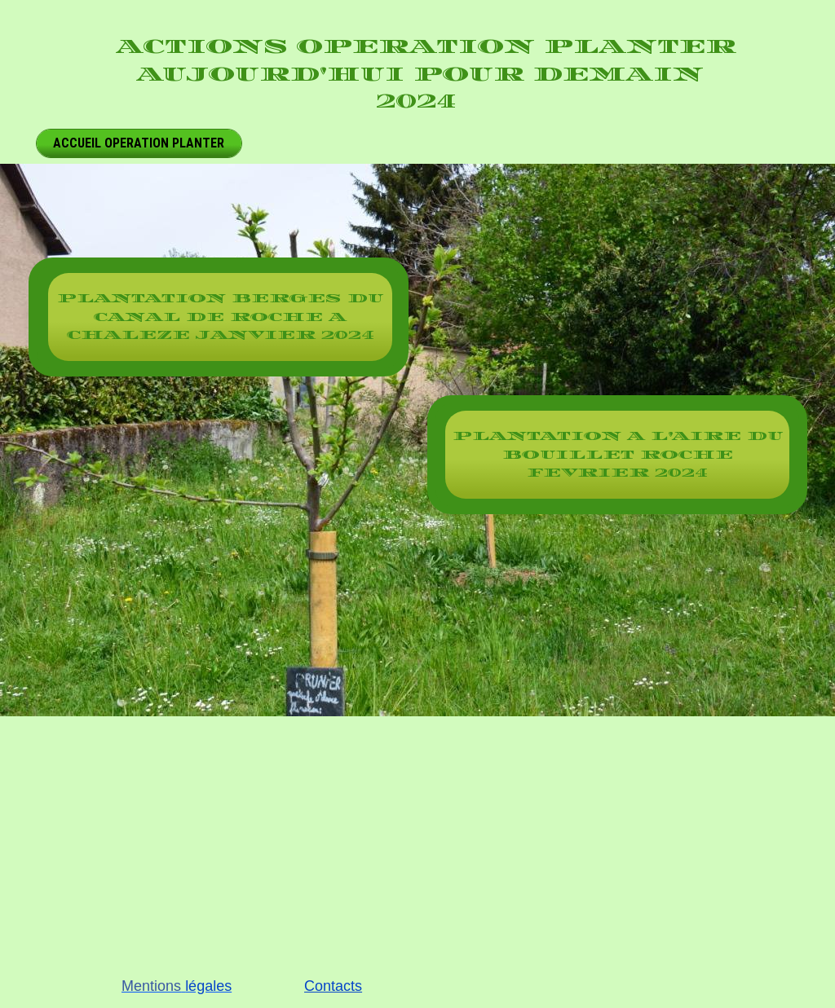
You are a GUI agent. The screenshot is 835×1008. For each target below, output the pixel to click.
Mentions (151, 986)
